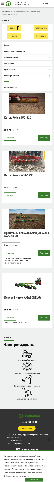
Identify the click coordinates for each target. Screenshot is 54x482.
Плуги (6, 45)
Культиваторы (27, 69)
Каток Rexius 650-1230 (18, 175)
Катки (6, 82)
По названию (41, 36)
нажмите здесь (22, 476)
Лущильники (9, 63)
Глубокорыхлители (27, 75)
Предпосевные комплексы (14, 51)
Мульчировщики (10, 88)
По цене (14, 27)
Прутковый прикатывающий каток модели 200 (26, 234)
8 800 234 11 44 (20, 2)
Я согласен (34, 480)
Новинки (14, 36)
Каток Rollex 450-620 (17, 117)
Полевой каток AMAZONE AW (22, 297)
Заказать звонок (27, 428)
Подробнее (10, 138)
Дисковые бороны (27, 57)
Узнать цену (44, 138)
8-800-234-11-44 (29, 422)
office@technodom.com (22, 4)
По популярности (41, 28)
